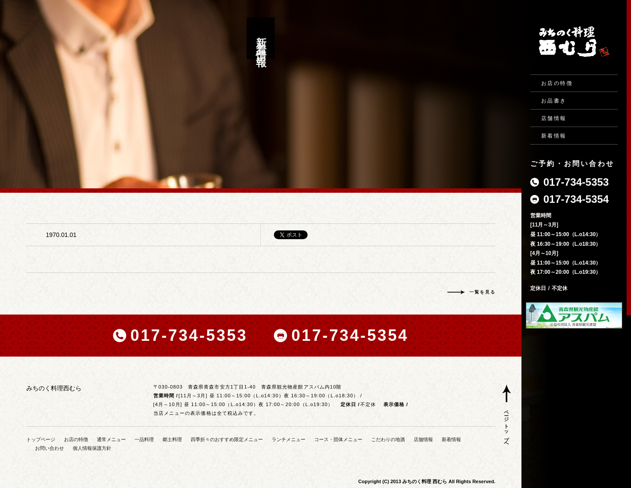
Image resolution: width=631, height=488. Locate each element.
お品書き (554, 101)
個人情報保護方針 (92, 448)
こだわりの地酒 (388, 439)
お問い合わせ (49, 448)
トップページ (40, 439)
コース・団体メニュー (338, 439)
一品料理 (144, 439)
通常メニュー (111, 439)
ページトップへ (506, 426)
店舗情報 (554, 118)
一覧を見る (482, 292)
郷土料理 (172, 439)
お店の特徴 (557, 83)
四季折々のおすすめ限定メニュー (227, 439)
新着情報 (554, 136)
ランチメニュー (288, 439)
